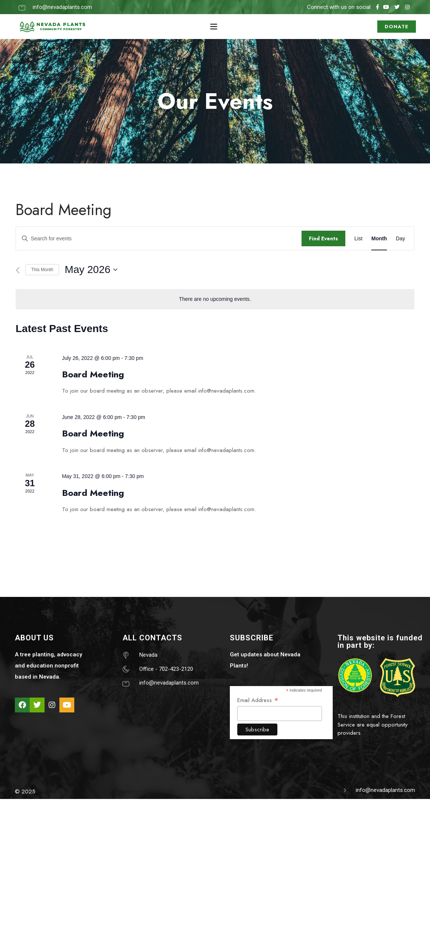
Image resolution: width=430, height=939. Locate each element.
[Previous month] (18, 270)
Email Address (258, 700)
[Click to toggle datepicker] (91, 269)
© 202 (23, 791)
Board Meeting (93, 374)
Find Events (323, 238)
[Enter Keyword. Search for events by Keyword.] (159, 238)
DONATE (396, 26)
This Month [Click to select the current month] (42, 269)
